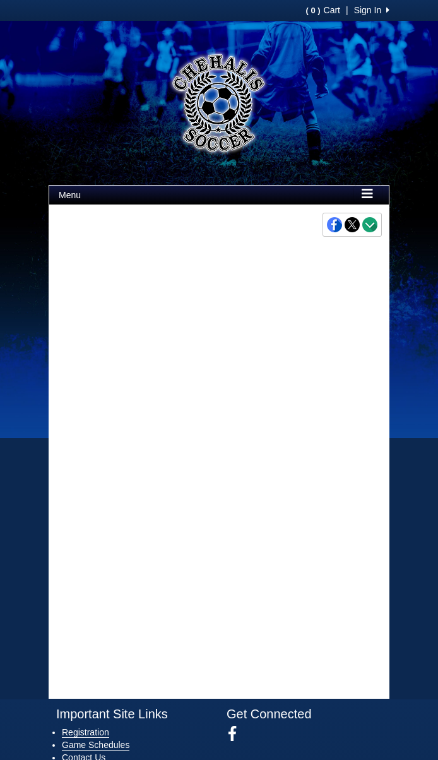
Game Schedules (95, 745)
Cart (323, 10)
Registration (85, 732)
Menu (70, 195)
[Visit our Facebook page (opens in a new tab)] (237, 734)
